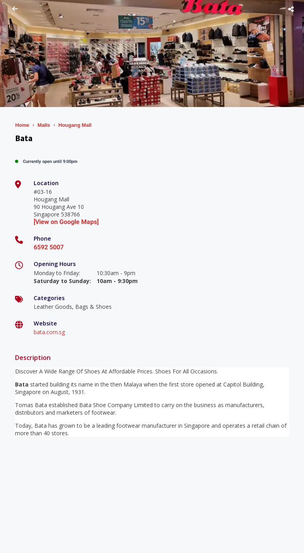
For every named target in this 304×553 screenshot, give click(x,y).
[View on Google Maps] (66, 222)
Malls (44, 125)
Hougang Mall (75, 125)
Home (22, 125)
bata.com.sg (49, 332)
